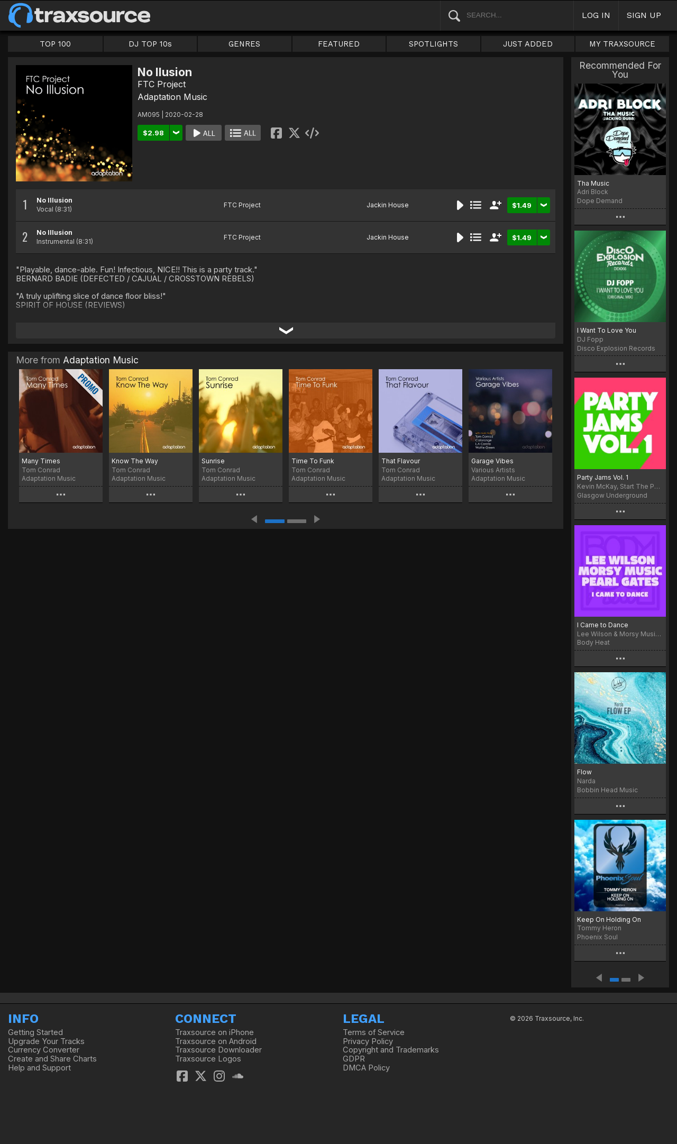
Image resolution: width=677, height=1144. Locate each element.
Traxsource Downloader (218, 1050)
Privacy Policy (368, 1041)
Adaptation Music (172, 96)
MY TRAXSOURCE (622, 44)
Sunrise (213, 461)
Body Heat (593, 642)
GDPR (354, 1059)
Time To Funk (312, 461)
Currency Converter (43, 1050)
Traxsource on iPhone (214, 1032)
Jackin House (388, 205)
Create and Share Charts (52, 1059)
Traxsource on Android (216, 1041)
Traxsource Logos (208, 1059)
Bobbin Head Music (607, 790)
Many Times (41, 461)
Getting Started (35, 1032)
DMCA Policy (366, 1068)
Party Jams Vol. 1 (602, 477)
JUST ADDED (528, 44)
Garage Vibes (492, 461)
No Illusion (54, 200)
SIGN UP (644, 15)
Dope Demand (600, 201)
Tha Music (593, 183)
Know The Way (135, 461)
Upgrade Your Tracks (46, 1041)
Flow (584, 772)
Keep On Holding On (609, 919)
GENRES (244, 44)
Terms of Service (374, 1032)
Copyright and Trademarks (391, 1050)
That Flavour (400, 461)
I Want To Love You (606, 330)
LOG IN (596, 15)
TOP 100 (55, 44)
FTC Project (162, 84)
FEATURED (339, 44)
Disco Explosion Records (616, 348)
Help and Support (39, 1068)
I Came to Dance (602, 625)
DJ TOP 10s (150, 44)
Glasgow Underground (612, 495)
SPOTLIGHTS (433, 44)
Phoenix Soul (597, 937)
